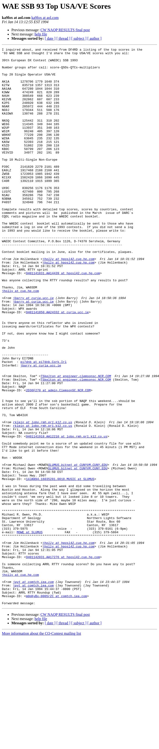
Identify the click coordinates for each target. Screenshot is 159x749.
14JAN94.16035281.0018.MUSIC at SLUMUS (60, 565)
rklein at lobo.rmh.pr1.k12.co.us (42, 497)
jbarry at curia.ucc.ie (33, 348)
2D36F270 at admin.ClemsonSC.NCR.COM (58, 459)
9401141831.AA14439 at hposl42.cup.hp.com (63, 318)
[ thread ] (63, 38)
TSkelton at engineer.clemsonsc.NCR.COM (76, 442)
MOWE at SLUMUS (29, 629)
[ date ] (50, 38)
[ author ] (94, 38)
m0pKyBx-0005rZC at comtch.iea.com (56, 706)
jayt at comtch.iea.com (33, 689)
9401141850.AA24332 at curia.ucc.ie (57, 365)
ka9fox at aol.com (45, 18)
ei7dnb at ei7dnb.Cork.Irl (43, 425)
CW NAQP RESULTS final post (65, 30)
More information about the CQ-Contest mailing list (41, 745)
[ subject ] (78, 38)
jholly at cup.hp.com (20, 340)
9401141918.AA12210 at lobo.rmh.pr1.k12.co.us (66, 514)
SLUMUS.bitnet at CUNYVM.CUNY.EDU (77, 548)
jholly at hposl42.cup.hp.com (68, 301)
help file (41, 34)
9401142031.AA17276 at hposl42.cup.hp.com (63, 659)
